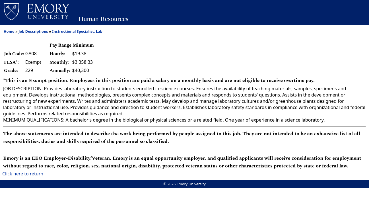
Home (9, 31)
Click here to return (22, 174)
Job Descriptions (33, 31)
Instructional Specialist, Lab (77, 31)
